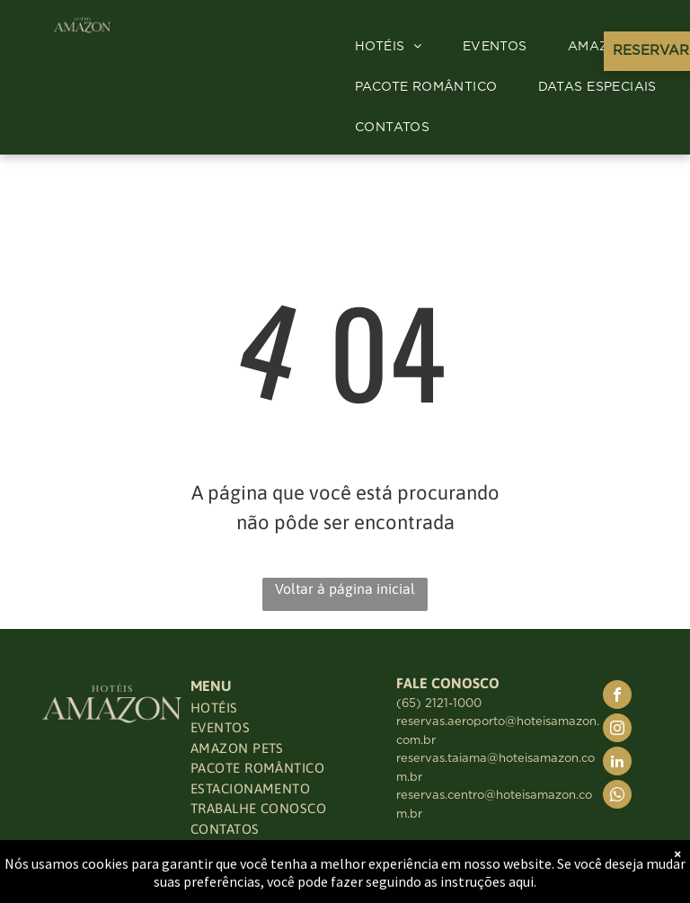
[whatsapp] (617, 796)
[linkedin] (617, 763)
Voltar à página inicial (345, 588)
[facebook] (617, 696)
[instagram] (617, 730)
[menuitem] (395, 47)
